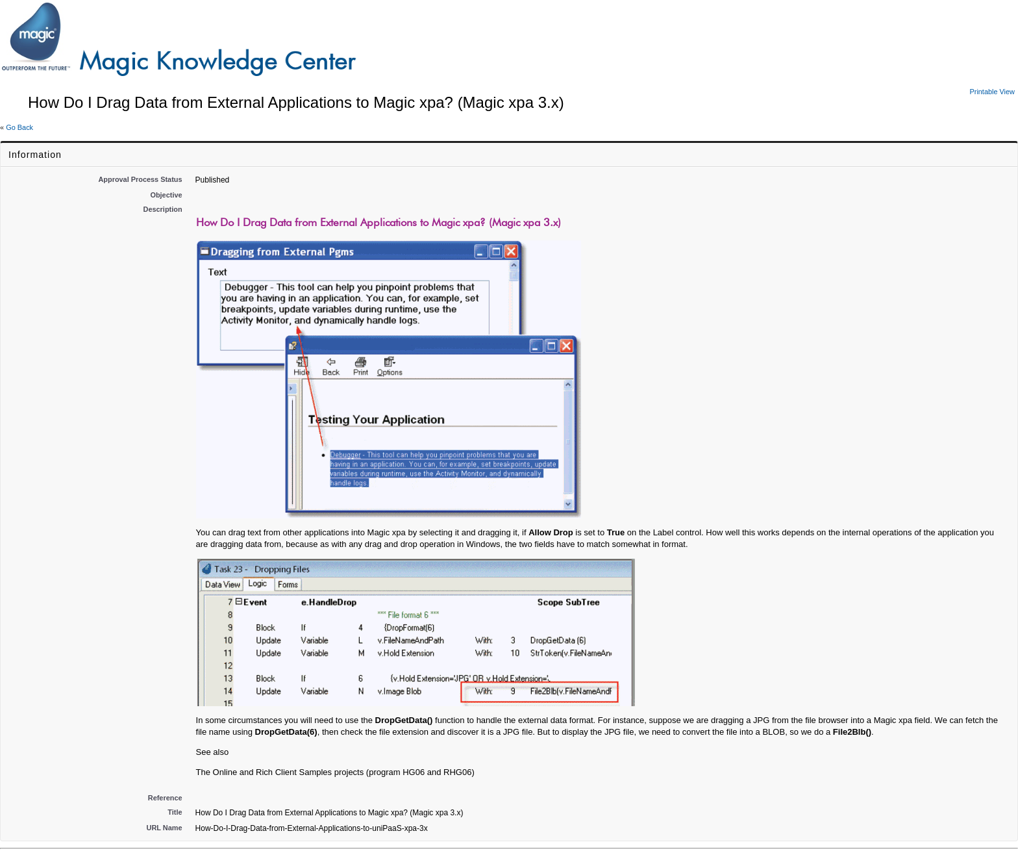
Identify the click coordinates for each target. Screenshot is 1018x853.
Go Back (19, 127)
